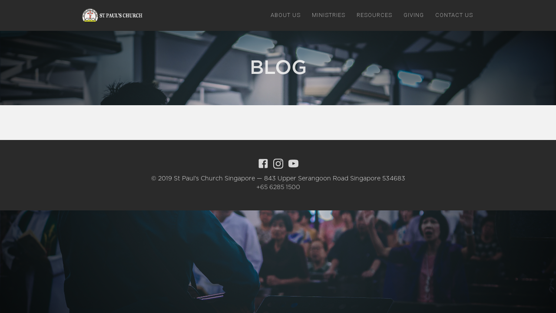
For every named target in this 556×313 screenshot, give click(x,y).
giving (414, 15)
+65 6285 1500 (278, 187)
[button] (285, 15)
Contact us (454, 15)
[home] (110, 15)
